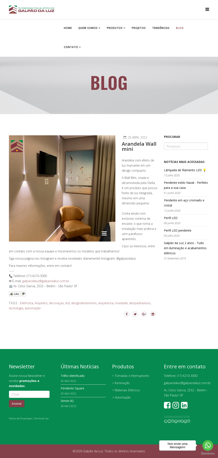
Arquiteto (41, 303)
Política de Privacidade (20, 418)
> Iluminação (121, 383)
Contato (71, 47)
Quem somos (88, 28)
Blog (180, 28)
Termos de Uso (41, 418)
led (67, 303)
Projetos (139, 28)
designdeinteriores (84, 303)
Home (68, 28)
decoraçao (56, 303)
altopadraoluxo (140, 303)
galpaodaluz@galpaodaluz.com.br (45, 281)
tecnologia (16, 308)
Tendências (161, 28)
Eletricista (26, 303)
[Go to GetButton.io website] (208, 453)
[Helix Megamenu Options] (207, 9)
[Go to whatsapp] (207, 445)
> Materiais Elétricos (126, 390)
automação (33, 308)
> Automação (121, 397)
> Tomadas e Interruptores (130, 376)
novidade (121, 303)
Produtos (115, 28)
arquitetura (105, 303)
